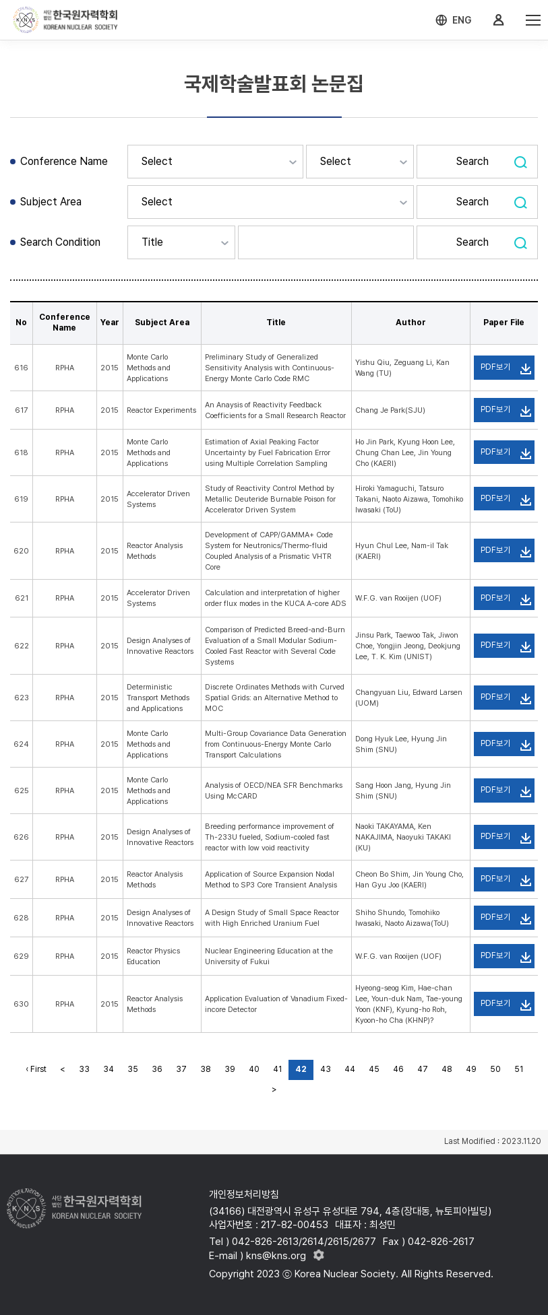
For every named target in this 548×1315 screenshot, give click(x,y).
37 (181, 1069)
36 (157, 1069)
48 (447, 1069)
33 (84, 1069)
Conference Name (64, 161)
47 (422, 1069)
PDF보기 (496, 367)
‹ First (36, 1069)
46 (398, 1069)
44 (349, 1069)
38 (205, 1069)
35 (132, 1069)
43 (325, 1069)
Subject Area (51, 201)
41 (277, 1069)
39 (229, 1069)
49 (471, 1069)
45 (374, 1069)
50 (495, 1069)
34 (108, 1069)
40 (254, 1069)
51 (518, 1069)
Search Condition (60, 242)
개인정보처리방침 (244, 1194)
